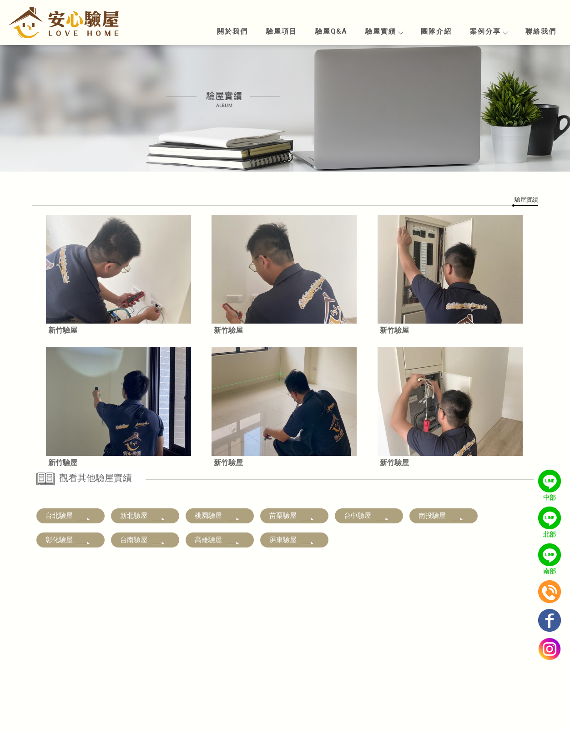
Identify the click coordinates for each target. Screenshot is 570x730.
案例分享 (488, 31)
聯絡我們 (540, 31)
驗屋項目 (281, 31)
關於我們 (232, 31)
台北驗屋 (68, 516)
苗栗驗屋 (292, 516)
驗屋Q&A (331, 31)
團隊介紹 (436, 31)
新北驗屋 (143, 516)
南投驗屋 (441, 516)
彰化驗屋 (68, 540)
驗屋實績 (384, 31)
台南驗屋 (143, 540)
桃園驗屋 (217, 516)
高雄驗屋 (217, 540)
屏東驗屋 (292, 540)
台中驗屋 (366, 516)
